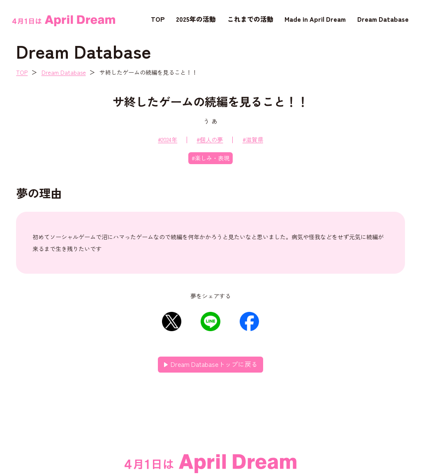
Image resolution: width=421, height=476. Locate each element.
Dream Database (383, 19)
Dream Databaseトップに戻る (214, 364)
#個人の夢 (210, 139)
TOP (158, 19)
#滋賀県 (253, 139)
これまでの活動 (250, 19)
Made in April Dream (315, 19)
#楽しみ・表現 (210, 158)
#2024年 (167, 139)
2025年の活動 (196, 19)
